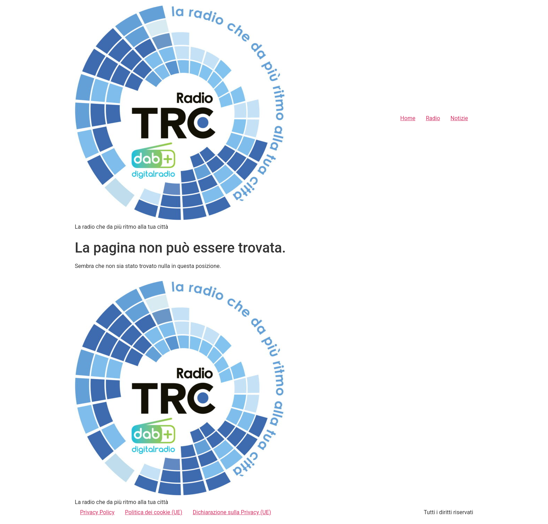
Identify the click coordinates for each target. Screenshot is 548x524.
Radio (433, 118)
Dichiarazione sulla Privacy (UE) (232, 512)
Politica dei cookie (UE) (153, 512)
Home (407, 118)
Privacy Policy (97, 512)
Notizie (459, 118)
